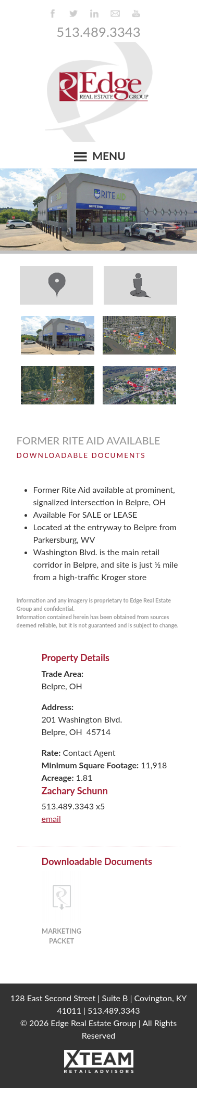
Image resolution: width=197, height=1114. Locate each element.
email (51, 818)
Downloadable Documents (81, 455)
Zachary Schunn (75, 790)
